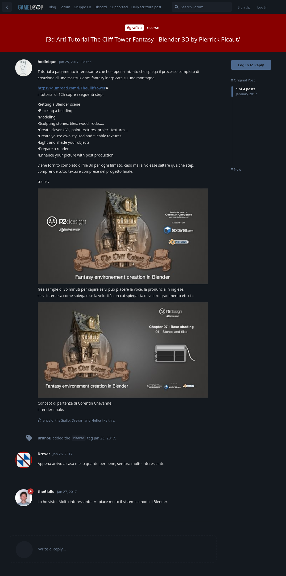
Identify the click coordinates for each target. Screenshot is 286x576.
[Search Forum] (202, 7)
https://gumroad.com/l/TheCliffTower (72, 87)
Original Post (243, 80)
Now (236, 169)
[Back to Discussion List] (7, 7)
